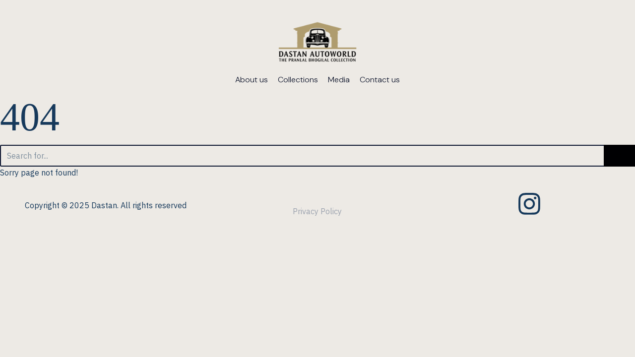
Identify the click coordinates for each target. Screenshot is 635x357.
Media (339, 79)
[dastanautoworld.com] (318, 43)
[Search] (302, 156)
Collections (298, 79)
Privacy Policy (317, 211)
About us (251, 79)
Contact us (380, 79)
